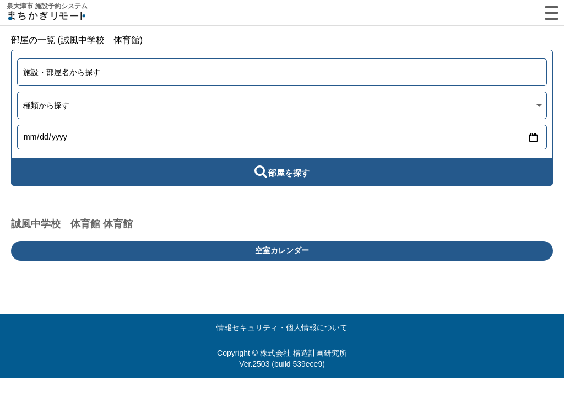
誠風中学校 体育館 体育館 (72, 223)
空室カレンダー (282, 250)
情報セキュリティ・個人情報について (282, 327)
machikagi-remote (46, 18)
